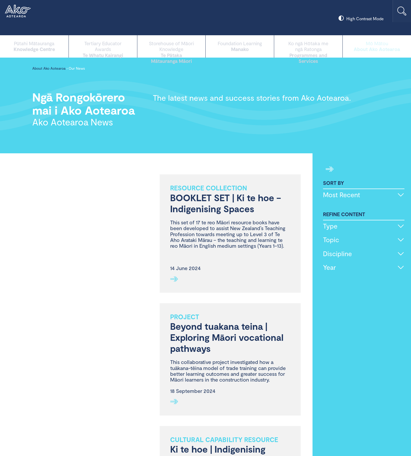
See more (174, 279)
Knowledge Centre (34, 45)
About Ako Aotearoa (377, 45)
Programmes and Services (308, 45)
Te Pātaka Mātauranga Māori (171, 45)
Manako (240, 45)
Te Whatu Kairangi (103, 45)
